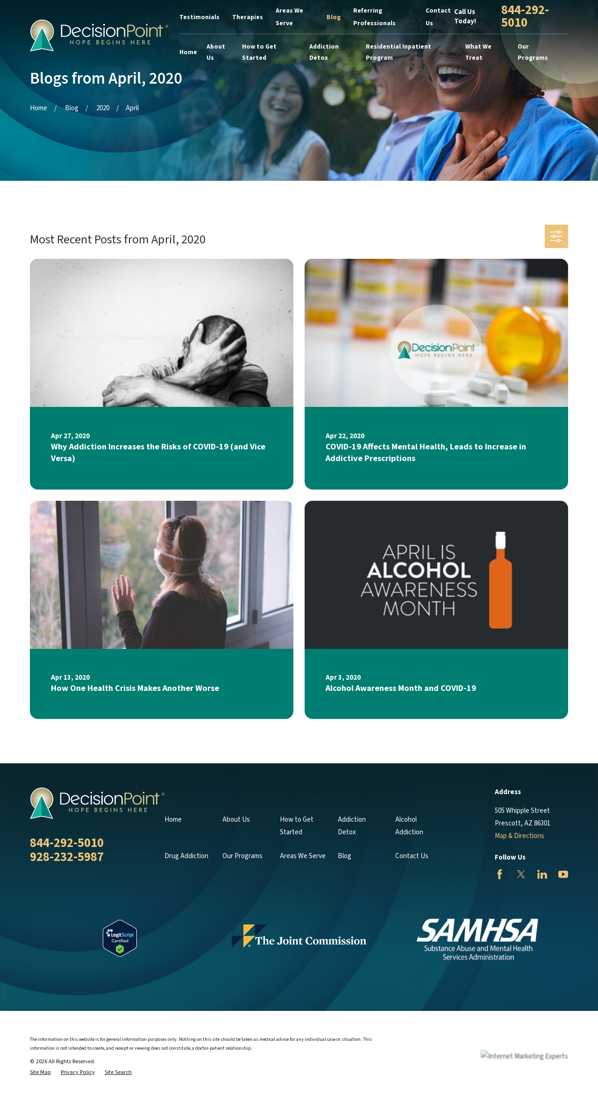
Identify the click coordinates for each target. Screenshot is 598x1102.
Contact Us (411, 856)
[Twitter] (521, 874)
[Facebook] (500, 874)
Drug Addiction (186, 856)
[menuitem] (40, 1072)
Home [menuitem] (188, 52)
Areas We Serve (303, 856)
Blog (334, 17)
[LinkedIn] (542, 874)
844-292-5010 (525, 16)
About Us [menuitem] (215, 52)
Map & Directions (519, 836)
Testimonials (199, 17)
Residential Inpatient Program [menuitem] (398, 52)
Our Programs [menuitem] (533, 52)
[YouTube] (563, 874)
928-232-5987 (67, 857)
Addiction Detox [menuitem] (324, 52)
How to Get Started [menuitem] (259, 52)
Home (173, 820)
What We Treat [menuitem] (478, 52)
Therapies (247, 17)
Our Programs (242, 856)
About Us (236, 820)
